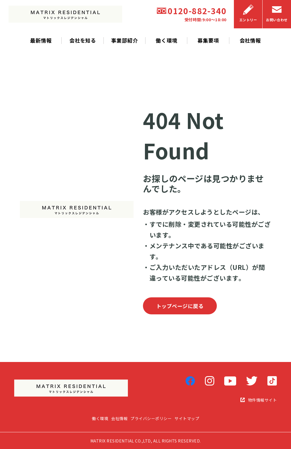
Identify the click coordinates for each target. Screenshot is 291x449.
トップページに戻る (180, 306)
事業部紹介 (124, 40)
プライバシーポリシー (151, 418)
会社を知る (82, 40)
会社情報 (250, 40)
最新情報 (41, 40)
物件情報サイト (258, 400)
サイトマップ (186, 418)
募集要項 (208, 40)
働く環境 (166, 40)
